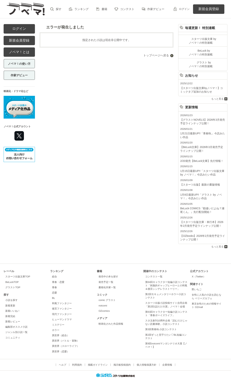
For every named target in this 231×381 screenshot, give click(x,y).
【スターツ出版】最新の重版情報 (198, 180)
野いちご (197, 282)
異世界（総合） (60, 328)
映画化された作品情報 (111, 316)
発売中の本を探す (108, 269)
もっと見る (217, 96)
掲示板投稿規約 (122, 357)
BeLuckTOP (12, 275)
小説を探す (11, 293)
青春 (54, 280)
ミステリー (58, 317)
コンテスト (127, 9)
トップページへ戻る (156, 55)
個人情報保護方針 (146, 357)
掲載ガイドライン (98, 357)
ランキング (81, 9)
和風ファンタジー (62, 296)
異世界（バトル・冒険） (65, 333)
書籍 (104, 9)
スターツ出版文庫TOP (17, 269)
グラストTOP (12, 280)
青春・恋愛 (58, 275)
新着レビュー (12, 314)
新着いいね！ (12, 303)
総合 (54, 269)
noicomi (103, 298)
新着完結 (10, 309)
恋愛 (54, 285)
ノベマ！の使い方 (19, 63)
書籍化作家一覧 (107, 280)
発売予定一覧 (106, 275)
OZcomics (104, 303)
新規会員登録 (208, 9)
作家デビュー (155, 9)
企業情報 (167, 357)
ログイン (184, 8)
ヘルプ (62, 357)
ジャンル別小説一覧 (16, 325)
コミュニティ (12, 330)
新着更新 (10, 298)
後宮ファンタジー (62, 301)
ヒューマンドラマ (62, 312)
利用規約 (77, 357)
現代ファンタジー (62, 307)
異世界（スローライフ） (65, 339)
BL (53, 291)
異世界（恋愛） (60, 344)
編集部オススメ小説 (16, 319)
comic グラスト (107, 293)
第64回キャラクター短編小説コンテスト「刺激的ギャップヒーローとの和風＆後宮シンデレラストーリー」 (166, 278)
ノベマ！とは (19, 52)
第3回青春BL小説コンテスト (161, 322)
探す (58, 9)
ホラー (55, 323)
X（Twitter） (199, 269)
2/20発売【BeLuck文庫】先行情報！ (200, 157)
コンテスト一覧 (153, 269)
